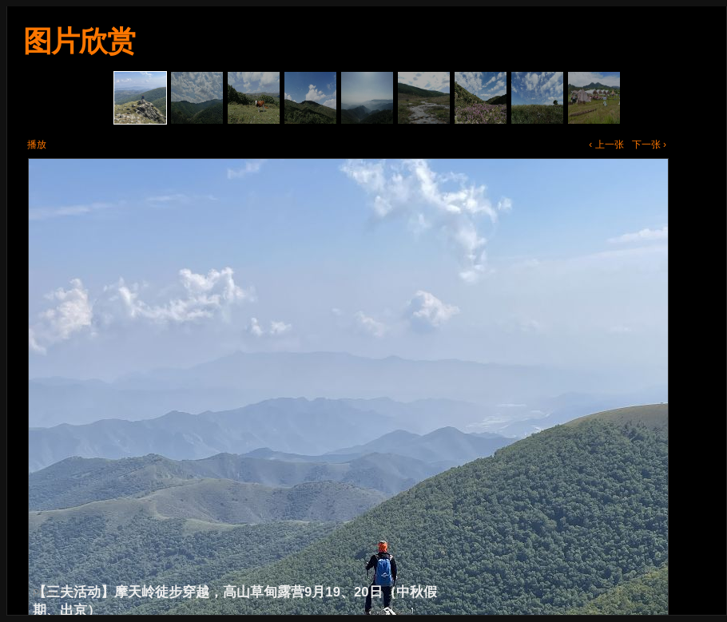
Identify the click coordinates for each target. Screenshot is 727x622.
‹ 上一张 (606, 144)
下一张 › (649, 144)
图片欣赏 (79, 41)
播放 (36, 144)
